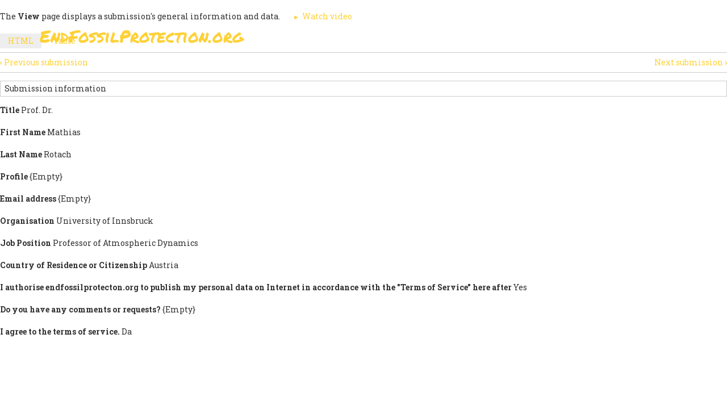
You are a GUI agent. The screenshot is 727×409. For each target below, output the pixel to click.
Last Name (21, 154)
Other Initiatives (626, 39)
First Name (22, 132)
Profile (14, 176)
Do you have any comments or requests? (80, 309)
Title (9, 110)
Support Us (501, 39)
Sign (351, 39)
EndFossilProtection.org (142, 36)
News (557, 39)
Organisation (27, 220)
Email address (28, 198)
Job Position (25, 242)
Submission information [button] (55, 88)
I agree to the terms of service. (60, 331)
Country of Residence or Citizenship (73, 265)
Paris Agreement (418, 39)
